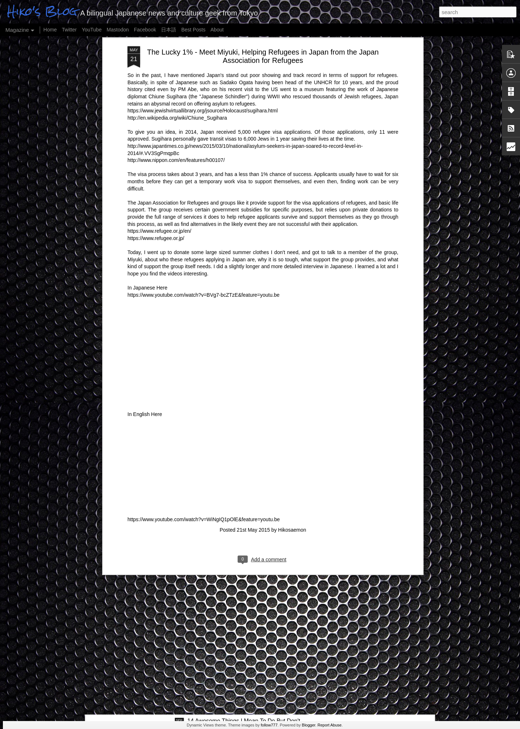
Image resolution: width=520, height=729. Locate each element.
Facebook (145, 30)
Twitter (69, 30)
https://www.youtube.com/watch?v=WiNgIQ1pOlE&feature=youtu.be (203, 432)
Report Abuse (329, 725)
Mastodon (118, 30)
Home (50, 30)
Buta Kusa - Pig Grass (134, 681)
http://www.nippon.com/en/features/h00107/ (176, 73)
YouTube (91, 30)
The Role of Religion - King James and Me (160, 637)
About (217, 30)
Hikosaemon (292, 442)
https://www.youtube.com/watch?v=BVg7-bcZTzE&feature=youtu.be (203, 207)
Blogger (308, 725)
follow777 (269, 725)
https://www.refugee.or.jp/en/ (159, 143)
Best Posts (193, 30)
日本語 (168, 30)
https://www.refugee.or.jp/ (155, 151)
